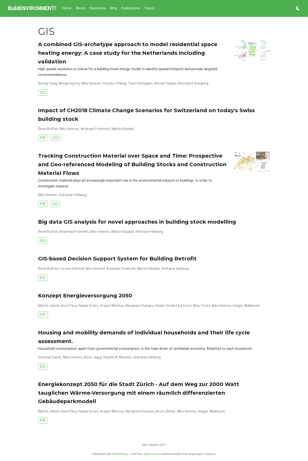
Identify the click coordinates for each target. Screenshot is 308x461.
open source (152, 454)
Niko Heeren (91, 83)
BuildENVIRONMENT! (32, 8)
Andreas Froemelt (95, 129)
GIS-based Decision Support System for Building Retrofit (117, 258)
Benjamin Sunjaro (140, 305)
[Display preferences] (298, 8)
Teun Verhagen (140, 83)
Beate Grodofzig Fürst (173, 305)
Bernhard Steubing (193, 83)
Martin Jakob (48, 305)
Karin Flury (69, 305)
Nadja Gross (88, 305)
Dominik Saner (49, 357)
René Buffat (48, 129)
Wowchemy (120, 454)
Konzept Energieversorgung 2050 (85, 295)
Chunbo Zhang (114, 83)
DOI (42, 92)
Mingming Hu (69, 83)
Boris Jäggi (93, 357)
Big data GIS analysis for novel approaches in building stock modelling (137, 222)
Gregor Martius (112, 305)
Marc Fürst (201, 305)
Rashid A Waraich (117, 357)
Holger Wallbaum (246, 305)
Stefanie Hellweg (73, 195)
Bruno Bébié (165, 411)
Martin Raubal (122, 129)
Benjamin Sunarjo (140, 411)
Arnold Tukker (165, 83)
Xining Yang (47, 83)
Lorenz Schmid (71, 268)
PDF (43, 138)
